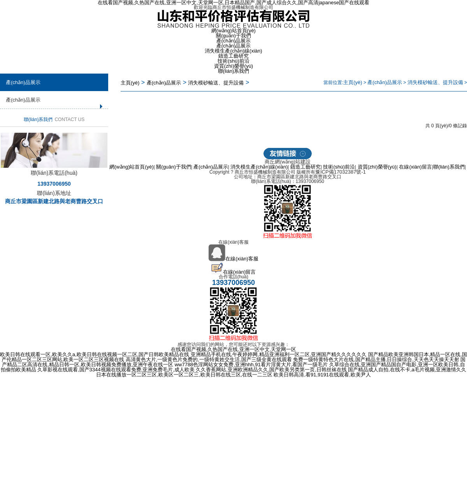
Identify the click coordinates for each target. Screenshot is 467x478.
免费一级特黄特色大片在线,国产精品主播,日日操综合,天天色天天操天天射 (376, 359)
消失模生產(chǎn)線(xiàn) (233, 51)
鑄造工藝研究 (233, 56)
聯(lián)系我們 (233, 71)
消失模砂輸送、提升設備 (216, 83)
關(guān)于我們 (233, 36)
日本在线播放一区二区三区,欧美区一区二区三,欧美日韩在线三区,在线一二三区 (184, 375)
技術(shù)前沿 (233, 61)
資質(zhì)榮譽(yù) (233, 66)
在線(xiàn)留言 (415, 167)
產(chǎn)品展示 (233, 41)
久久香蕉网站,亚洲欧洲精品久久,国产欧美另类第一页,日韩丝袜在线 (271, 370)
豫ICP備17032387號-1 (340, 172)
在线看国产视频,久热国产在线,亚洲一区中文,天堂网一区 (234, 349)
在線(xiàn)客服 (233, 259)
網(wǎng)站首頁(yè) (233, 30)
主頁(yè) (130, 83)
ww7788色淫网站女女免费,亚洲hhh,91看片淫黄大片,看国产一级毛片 (251, 364)
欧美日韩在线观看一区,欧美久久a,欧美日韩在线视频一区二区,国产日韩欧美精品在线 (94, 354)
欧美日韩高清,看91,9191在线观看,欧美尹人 (322, 375)
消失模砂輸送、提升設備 (435, 82)
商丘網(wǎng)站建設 (288, 162)
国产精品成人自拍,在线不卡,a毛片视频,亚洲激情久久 (407, 370)
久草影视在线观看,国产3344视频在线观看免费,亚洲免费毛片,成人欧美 (116, 370)
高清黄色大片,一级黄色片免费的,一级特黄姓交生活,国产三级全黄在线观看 (209, 359)
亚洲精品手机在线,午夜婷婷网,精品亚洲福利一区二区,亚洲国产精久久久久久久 (279, 354)
